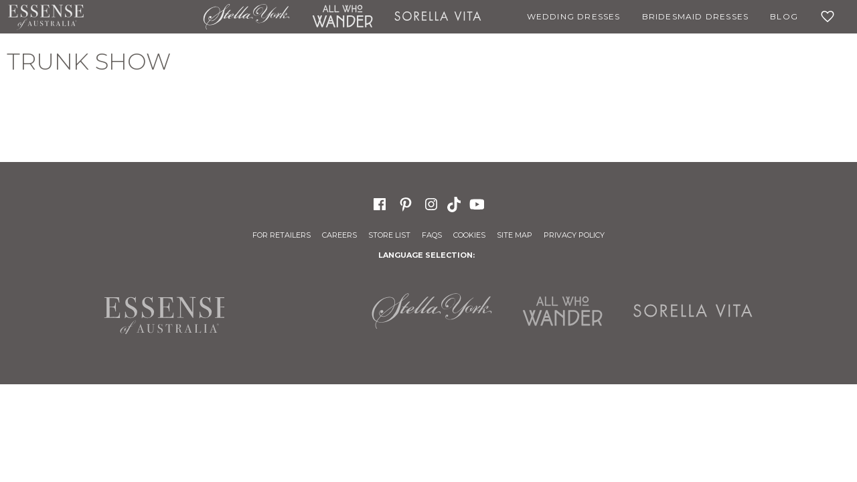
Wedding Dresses (574, 16)
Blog (784, 16)
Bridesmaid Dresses (695, 16)
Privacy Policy (574, 235)
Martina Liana (143, 16)
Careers (339, 235)
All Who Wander (342, 16)
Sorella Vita (437, 16)
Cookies (469, 235)
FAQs (432, 235)
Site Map (514, 235)
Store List (389, 235)
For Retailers (281, 235)
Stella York (246, 16)
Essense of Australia (46, 16)
